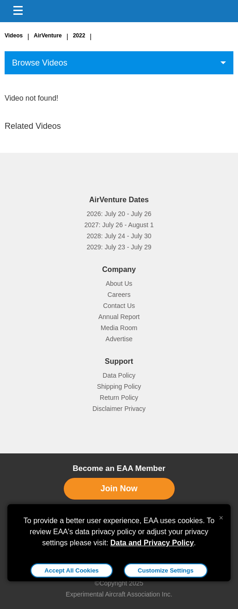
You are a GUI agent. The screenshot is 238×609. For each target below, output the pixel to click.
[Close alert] (221, 516)
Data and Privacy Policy (152, 543)
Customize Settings (166, 570)
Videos (14, 35)
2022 (79, 35)
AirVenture (48, 35)
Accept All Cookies (71, 570)
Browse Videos (39, 62)
